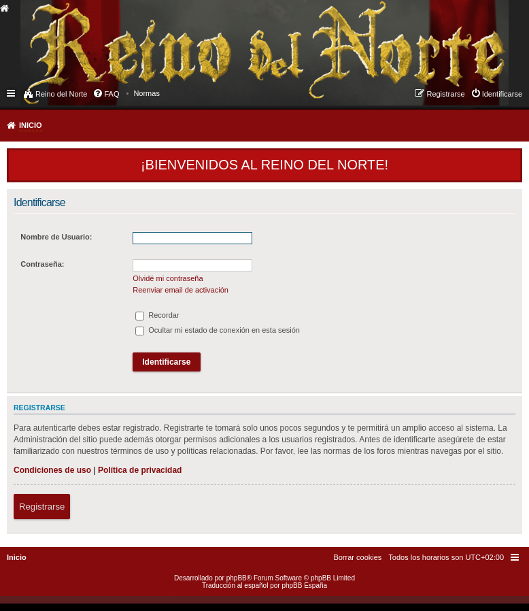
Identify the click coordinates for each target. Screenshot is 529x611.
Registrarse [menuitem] (445, 94)
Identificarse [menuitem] (502, 94)
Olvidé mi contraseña (168, 278)
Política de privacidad (140, 470)
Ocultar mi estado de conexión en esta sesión (217, 330)
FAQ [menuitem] (111, 94)
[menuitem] (146, 93)
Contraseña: (42, 264)
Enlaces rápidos (12, 92)
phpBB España (304, 585)
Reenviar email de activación (180, 290)
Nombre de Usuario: (56, 237)
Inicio (30, 125)
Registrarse (42, 506)
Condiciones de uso (52, 470)
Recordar (157, 315)
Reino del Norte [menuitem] (61, 94)
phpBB (236, 578)
